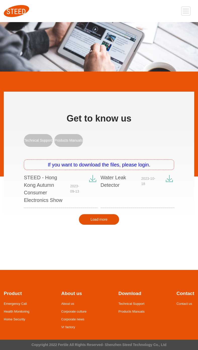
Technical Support (38, 140)
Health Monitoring (16, 311)
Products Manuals (69, 140)
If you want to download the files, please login (98, 164)
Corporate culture (73, 311)
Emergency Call (15, 304)
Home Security (14, 319)
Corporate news (72, 319)
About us (67, 304)
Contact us (184, 304)
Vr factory (68, 327)
